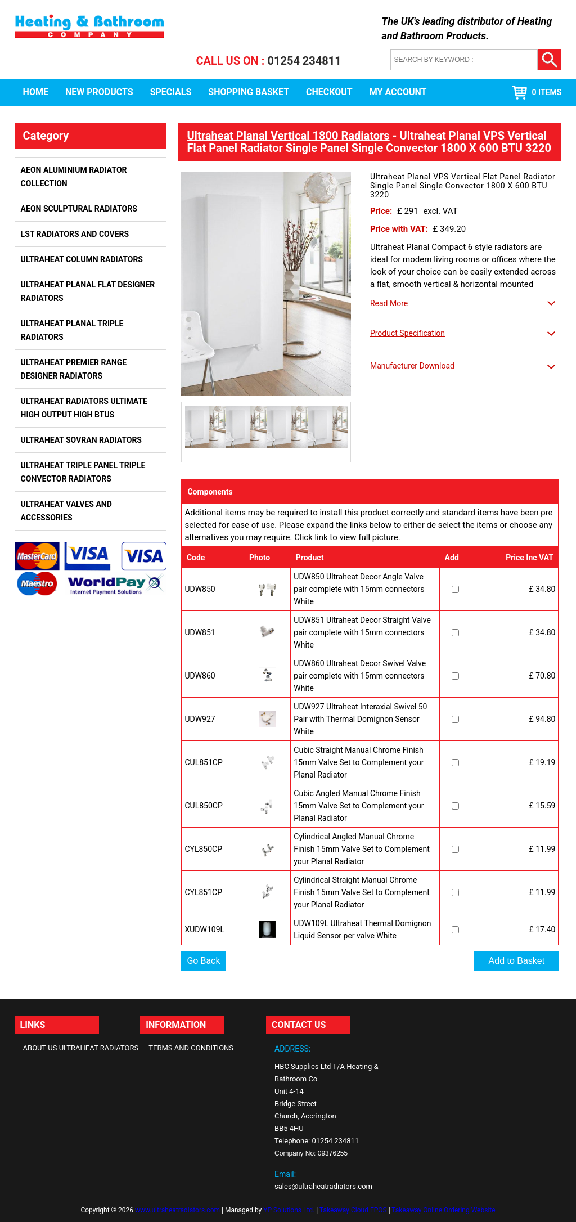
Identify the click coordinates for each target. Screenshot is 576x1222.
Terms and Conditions (190, 1048)
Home (35, 92)
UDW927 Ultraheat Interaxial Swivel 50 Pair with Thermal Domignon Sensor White (360, 719)
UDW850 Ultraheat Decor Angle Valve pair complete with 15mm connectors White (359, 589)
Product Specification (407, 333)
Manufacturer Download (412, 365)
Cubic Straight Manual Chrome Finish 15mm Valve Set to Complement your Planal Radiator (359, 762)
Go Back (203, 960)
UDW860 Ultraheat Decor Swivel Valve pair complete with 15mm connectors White (360, 676)
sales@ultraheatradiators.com (323, 1186)
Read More (389, 303)
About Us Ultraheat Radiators (81, 1048)
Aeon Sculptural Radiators (79, 208)
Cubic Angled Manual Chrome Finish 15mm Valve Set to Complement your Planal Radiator (359, 806)
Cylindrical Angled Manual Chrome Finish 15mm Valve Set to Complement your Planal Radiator (361, 849)
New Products (99, 92)
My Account (398, 92)
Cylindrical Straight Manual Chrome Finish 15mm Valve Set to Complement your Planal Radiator (361, 892)
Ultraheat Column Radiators (82, 259)
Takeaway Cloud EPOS (353, 1210)
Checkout (329, 92)
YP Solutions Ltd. (288, 1210)
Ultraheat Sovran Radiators (81, 439)
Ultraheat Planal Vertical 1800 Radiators (288, 135)
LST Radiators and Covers (75, 234)
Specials (171, 92)
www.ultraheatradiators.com (177, 1210)
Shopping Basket (248, 92)
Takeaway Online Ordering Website (443, 1210)
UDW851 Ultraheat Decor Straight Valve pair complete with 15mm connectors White (362, 632)
